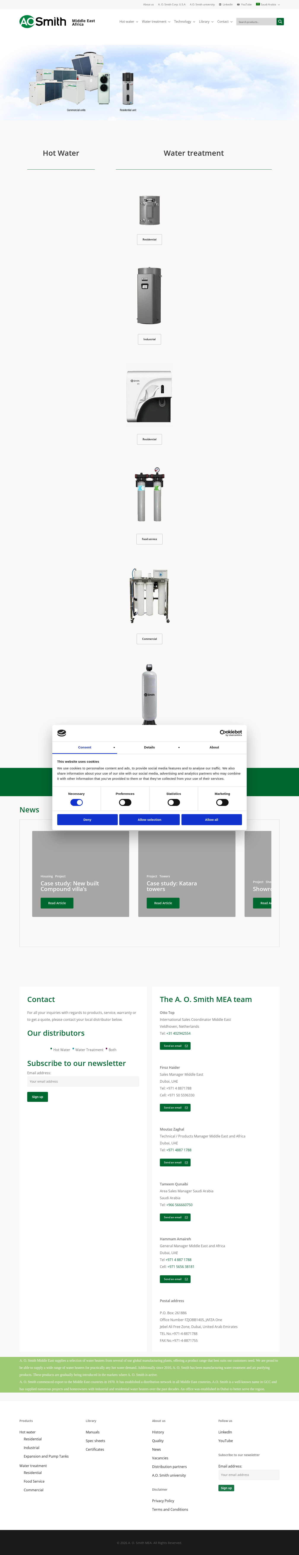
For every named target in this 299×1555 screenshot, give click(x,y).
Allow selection (149, 819)
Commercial (33, 1490)
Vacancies (160, 1458)
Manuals (93, 1432)
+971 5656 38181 (180, 1266)
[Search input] (257, 21)
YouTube (225, 1440)
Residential (33, 1439)
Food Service (34, 1481)
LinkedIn (225, 1432)
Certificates (95, 1449)
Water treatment (33, 1465)
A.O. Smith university (169, 1475)
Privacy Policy (163, 1500)
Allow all (211, 819)
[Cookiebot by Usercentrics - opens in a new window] (223, 733)
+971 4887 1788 (178, 1150)
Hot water (27, 1432)
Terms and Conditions (170, 1509)
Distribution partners (169, 1466)
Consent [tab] (84, 747)
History (158, 1432)
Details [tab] (149, 747)
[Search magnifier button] (280, 21)
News (156, 1449)
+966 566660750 (179, 1204)
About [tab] (214, 747)
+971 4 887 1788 (178, 1259)
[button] (149, 239)
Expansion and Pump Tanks (46, 1456)
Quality (158, 1440)
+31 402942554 (178, 1033)
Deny (87, 819)
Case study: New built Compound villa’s (70, 886)
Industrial (31, 1447)
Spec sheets (95, 1440)
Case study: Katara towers (172, 886)
